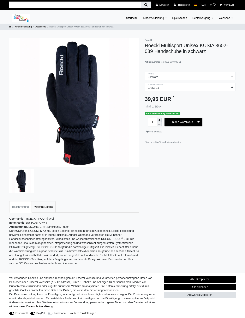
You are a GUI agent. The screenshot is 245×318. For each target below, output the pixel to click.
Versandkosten (174, 142)
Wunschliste (154, 131)
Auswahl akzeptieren (199, 294)
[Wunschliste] (213, 5)
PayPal (40, 313)
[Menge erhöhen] (159, 120)
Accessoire (40, 27)
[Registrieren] (182, 5)
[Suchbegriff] (75, 5)
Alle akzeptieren (200, 279)
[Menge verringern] (159, 124)
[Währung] (203, 5)
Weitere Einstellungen (83, 313)
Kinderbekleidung (153, 18)
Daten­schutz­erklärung (39, 306)
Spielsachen (179, 18)
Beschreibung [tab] (20, 206)
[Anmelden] (162, 5)
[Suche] (146, 5)
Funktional (60, 313)
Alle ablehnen (200, 287)
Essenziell (21, 313)
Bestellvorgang (201, 18)
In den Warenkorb (185, 122)
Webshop (224, 18)
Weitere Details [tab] (43, 206)
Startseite (132, 18)
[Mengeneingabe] (152, 122)
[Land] (195, 5)
